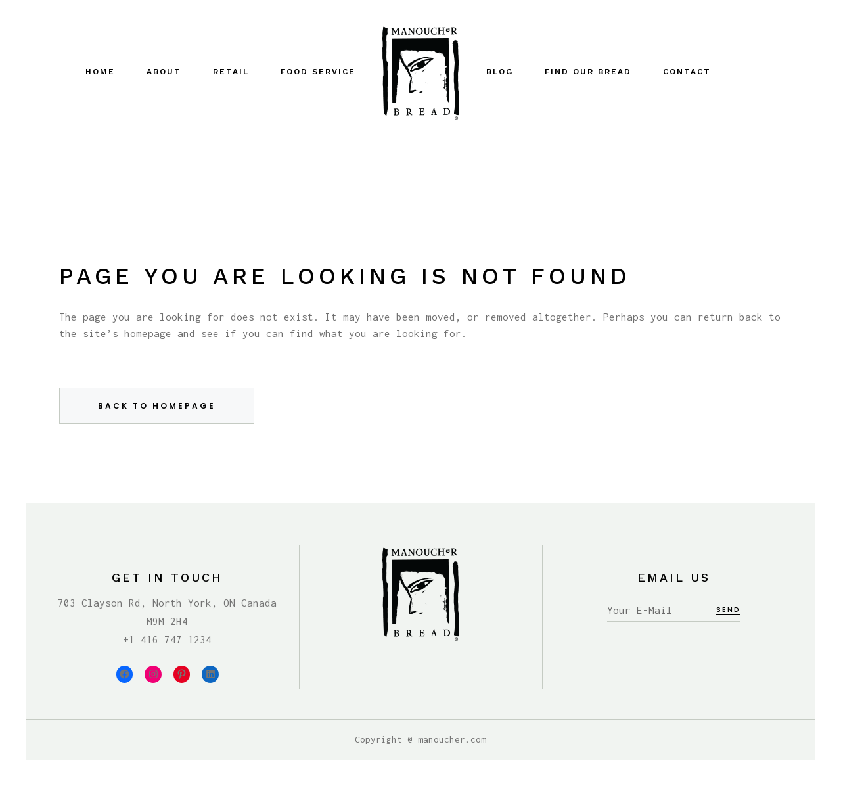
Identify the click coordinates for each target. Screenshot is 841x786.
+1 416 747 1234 (167, 639)
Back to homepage (157, 405)
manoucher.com (452, 739)
